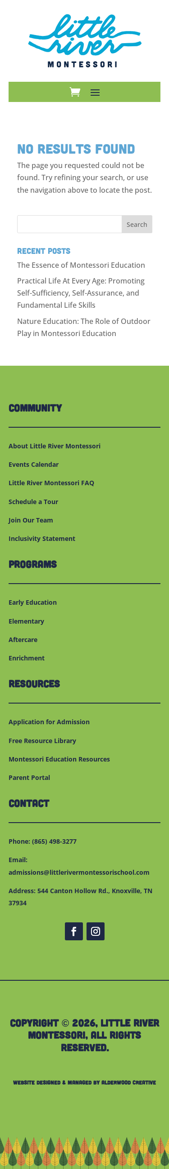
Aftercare (23, 639)
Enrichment (27, 658)
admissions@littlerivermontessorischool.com (79, 872)
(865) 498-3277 (54, 841)
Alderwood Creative (128, 1082)
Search (137, 224)
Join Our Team (31, 520)
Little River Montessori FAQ (51, 482)
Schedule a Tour (33, 501)
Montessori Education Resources (59, 759)
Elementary (26, 621)
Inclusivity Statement (42, 538)
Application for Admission (49, 721)
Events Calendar (34, 464)
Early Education (33, 602)
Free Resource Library (42, 740)
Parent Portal (29, 777)
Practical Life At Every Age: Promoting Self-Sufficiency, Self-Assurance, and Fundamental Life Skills (81, 293)
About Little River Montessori (54, 446)
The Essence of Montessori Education (81, 265)
